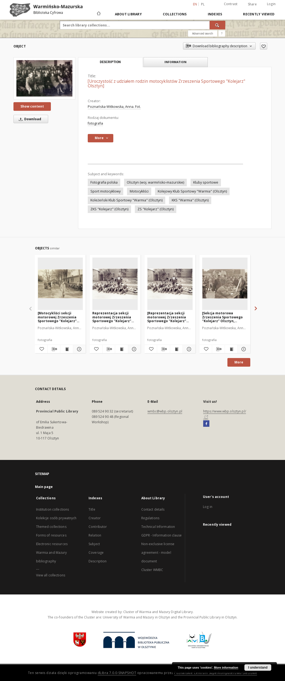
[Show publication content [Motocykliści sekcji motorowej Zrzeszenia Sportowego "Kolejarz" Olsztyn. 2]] (66, 349)
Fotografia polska (104, 182)
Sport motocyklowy (105, 191)
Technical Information (158, 526)
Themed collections (51, 526)
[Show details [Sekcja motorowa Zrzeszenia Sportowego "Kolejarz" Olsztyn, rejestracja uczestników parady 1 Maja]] (243, 349)
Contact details (153, 509)
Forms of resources (51, 535)
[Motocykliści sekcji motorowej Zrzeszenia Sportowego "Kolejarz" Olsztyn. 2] (57, 317)
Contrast (231, 4)
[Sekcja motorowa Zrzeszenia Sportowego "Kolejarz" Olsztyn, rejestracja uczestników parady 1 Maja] (223, 317)
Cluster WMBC (152, 570)
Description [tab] (110, 62)
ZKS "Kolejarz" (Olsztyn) (109, 209)
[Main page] (98, 14)
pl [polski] (203, 4)
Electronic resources (52, 544)
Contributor (98, 526)
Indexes (215, 14)
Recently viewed (259, 14)
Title (92, 509)
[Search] (217, 25)
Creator (95, 518)
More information (226, 667)
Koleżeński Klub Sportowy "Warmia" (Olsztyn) (126, 200)
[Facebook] (206, 423)
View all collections (50, 575)
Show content (32, 106)
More (238, 362)
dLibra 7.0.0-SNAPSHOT (117, 672)
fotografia (95, 123)
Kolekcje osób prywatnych (56, 518)
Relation (95, 535)
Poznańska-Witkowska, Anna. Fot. (114, 106)
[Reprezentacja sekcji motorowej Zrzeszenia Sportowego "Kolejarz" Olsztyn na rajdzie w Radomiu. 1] (115, 283)
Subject (94, 544)
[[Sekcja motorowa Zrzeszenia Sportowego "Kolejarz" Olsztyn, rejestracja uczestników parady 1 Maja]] (224, 283)
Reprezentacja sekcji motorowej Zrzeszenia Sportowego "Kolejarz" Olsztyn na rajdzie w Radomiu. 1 (111, 317)
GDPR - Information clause (161, 535)
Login (271, 4)
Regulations (150, 518)
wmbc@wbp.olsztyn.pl (164, 411)
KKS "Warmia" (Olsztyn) (190, 200)
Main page (44, 486)
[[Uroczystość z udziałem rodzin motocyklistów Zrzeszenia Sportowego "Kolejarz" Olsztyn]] (44, 78)
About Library (128, 14)
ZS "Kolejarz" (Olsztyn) (156, 209)
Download (29, 119)
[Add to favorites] (263, 46)
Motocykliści (139, 191)
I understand (258, 667)
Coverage (96, 552)
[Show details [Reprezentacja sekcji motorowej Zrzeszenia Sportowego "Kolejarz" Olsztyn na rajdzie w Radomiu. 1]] (188, 349)
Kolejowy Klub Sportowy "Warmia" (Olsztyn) (192, 191)
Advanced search (202, 33)
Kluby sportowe (205, 182)
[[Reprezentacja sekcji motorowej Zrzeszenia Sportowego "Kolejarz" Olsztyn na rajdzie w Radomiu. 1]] (169, 283)
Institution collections (52, 509)
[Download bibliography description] (54, 349)
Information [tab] (175, 62)
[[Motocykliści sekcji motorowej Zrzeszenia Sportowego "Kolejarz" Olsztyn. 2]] (60, 283)
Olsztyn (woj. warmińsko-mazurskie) (155, 182)
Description (98, 561)
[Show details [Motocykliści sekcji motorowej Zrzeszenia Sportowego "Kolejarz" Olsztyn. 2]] (78, 349)
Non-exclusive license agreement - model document (158, 552)
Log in (207, 506)
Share (252, 4)
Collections (175, 14)
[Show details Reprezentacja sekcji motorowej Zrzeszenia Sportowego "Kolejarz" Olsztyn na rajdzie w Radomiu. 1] (133, 349)
